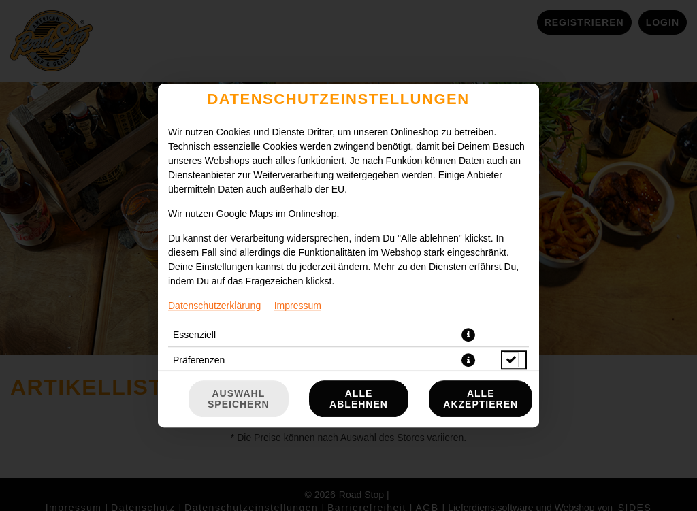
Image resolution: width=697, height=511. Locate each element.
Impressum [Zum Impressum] (297, 305)
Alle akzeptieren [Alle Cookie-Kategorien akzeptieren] (480, 399)
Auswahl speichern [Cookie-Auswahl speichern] (239, 399)
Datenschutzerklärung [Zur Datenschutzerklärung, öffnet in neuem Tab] (214, 305)
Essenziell (194, 334)
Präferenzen (199, 360)
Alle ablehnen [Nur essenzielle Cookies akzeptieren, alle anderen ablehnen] (358, 399)
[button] (468, 335)
